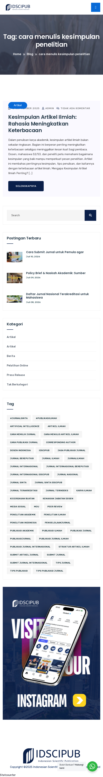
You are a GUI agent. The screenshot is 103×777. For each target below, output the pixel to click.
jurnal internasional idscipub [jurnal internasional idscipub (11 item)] (29, 474)
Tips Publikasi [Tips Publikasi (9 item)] (19, 571)
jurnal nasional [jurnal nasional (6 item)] (67, 474)
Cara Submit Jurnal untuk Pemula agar (55, 252)
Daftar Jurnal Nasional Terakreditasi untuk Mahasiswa (57, 296)
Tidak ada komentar (73, 108)
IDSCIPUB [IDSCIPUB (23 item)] (44, 450)
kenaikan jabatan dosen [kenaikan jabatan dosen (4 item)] (58, 498)
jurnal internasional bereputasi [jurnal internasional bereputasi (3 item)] (67, 466)
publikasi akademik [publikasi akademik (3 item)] (22, 530)
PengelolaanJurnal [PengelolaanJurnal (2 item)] (57, 522)
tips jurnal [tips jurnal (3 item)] (63, 562)
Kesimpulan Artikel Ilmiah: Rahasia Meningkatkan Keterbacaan (42, 124)
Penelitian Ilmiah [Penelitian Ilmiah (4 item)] (55, 514)
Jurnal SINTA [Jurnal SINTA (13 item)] (18, 482)
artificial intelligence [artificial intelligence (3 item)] (24, 426)
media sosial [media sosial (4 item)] (18, 506)
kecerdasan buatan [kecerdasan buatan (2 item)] (22, 498)
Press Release (16, 375)
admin (48, 108)
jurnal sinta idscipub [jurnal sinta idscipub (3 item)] (48, 482)
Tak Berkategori (17, 384)
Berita (11, 356)
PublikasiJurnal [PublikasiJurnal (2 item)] (20, 538)
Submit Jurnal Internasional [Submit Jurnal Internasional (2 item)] (28, 562)
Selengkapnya (26, 186)
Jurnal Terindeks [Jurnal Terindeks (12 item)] (57, 490)
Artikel (11, 337)
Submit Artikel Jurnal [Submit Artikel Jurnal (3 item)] (24, 554)
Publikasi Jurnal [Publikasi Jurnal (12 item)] (81, 530)
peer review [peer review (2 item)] (54, 506)
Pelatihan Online (17, 365)
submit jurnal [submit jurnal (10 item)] (56, 554)
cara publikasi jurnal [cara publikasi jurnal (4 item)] (24, 442)
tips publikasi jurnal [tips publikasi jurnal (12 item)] (49, 571)
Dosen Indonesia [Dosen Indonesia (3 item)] (20, 450)
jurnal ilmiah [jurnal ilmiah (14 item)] (50, 458)
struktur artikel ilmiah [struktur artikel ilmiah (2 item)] (74, 546)
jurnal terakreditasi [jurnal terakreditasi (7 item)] (23, 490)
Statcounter (8, 775)
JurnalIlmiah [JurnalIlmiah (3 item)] (76, 458)
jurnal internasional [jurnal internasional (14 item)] (24, 466)
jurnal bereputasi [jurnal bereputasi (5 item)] (22, 458)
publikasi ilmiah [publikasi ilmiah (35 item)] (52, 530)
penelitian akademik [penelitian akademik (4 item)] (23, 514)
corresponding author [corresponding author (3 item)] (60, 442)
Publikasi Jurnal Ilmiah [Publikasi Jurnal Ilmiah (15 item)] (54, 538)
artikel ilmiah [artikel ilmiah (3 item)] (57, 426)
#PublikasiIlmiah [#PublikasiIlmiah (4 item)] (46, 418)
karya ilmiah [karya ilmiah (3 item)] (84, 490)
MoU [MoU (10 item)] (36, 506)
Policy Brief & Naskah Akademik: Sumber (56, 273)
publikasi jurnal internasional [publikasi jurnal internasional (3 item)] (30, 546)
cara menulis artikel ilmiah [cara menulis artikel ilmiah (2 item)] (61, 434)
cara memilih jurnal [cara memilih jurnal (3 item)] (23, 434)
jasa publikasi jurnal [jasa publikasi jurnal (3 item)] (71, 450)
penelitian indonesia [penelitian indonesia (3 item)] (23, 522)
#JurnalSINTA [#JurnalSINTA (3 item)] (19, 418)
